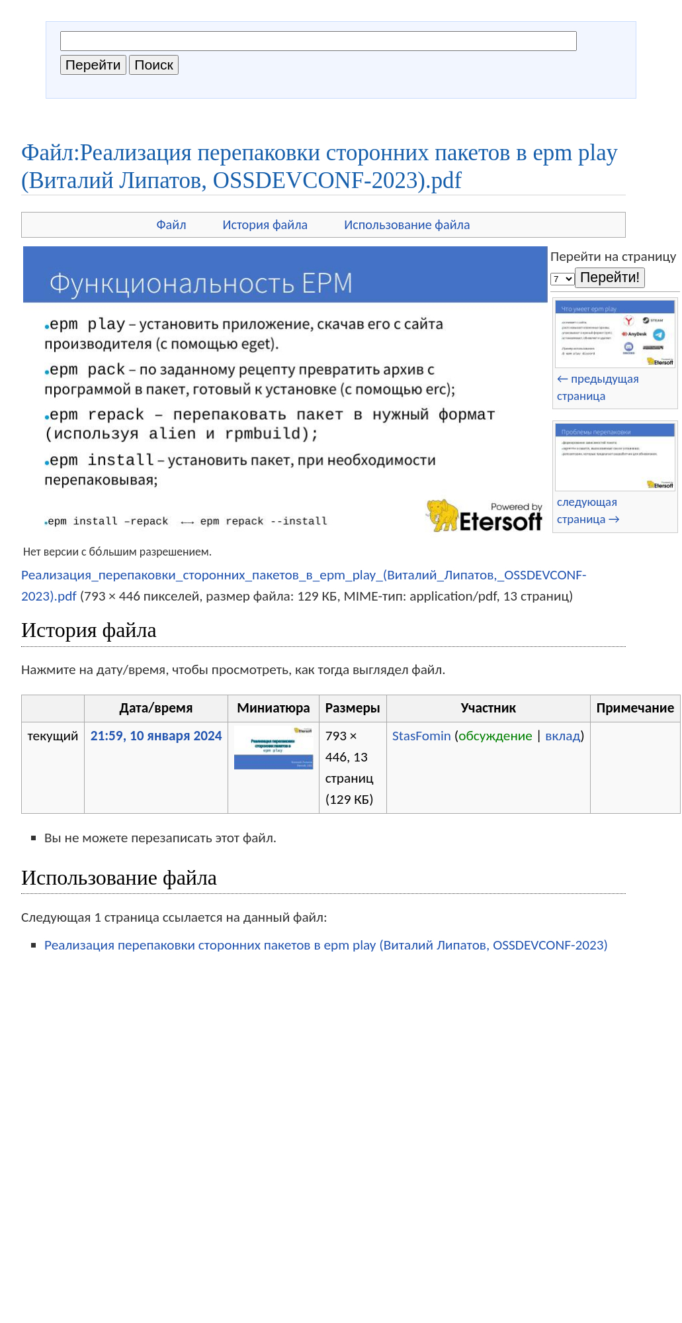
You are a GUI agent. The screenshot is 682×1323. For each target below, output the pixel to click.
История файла (265, 224)
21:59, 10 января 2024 (156, 735)
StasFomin (421, 735)
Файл (171, 224)
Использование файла (407, 224)
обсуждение (495, 735)
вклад (562, 735)
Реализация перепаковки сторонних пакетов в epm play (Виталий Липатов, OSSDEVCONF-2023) (326, 945)
